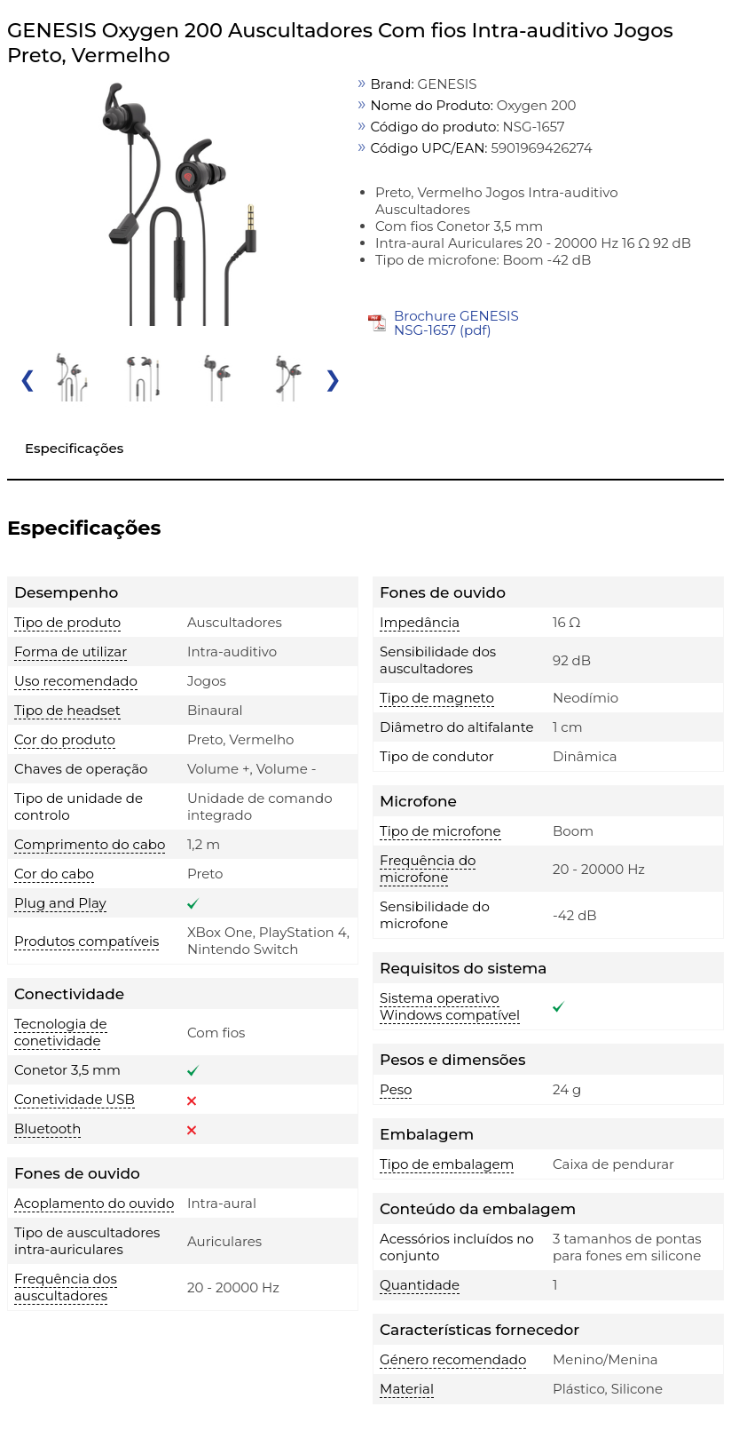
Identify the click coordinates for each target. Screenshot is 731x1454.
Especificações (74, 448)
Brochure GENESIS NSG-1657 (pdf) (456, 322)
